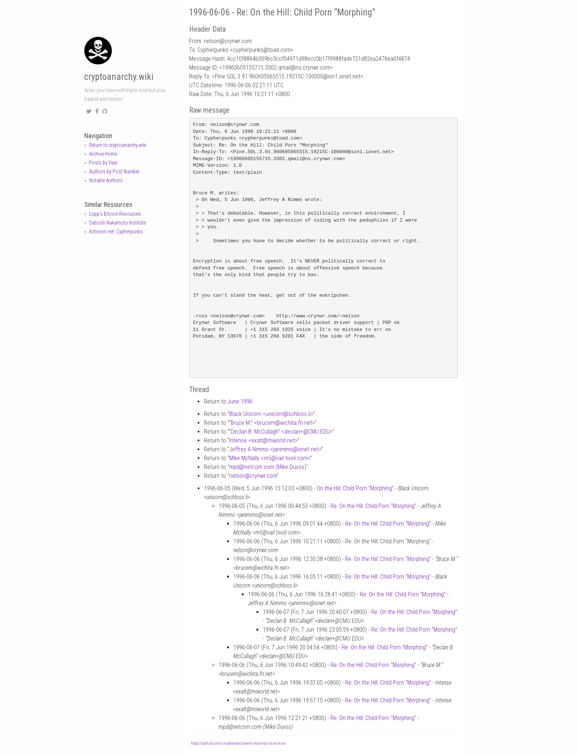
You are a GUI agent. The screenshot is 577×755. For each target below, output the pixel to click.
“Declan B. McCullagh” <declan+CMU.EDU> (280, 431)
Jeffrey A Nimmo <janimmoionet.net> (275, 449)
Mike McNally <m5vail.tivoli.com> (269, 458)
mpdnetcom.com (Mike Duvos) (267, 466)
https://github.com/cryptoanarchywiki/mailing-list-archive (238, 743)
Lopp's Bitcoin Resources (115, 214)
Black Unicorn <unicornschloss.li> (271, 413)
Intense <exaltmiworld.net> (263, 440)
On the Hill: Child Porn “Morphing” (355, 488)
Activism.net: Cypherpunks (116, 231)
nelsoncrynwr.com (253, 475)
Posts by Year (103, 163)
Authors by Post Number (114, 171)
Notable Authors (106, 180)
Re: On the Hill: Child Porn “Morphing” (373, 505)
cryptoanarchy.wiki (118, 76)
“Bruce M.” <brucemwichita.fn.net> (272, 422)
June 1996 (239, 401)
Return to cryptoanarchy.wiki (117, 145)
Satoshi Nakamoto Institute (117, 223)
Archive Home (103, 154)
